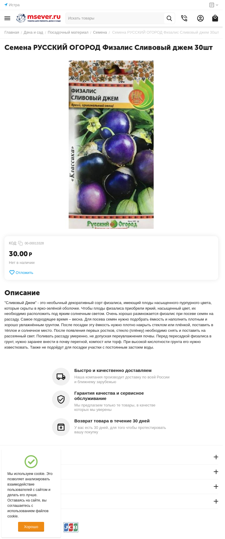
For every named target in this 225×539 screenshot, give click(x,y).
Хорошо (31, 527)
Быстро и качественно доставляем (113, 370)
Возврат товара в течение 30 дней (112, 420)
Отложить (21, 272)
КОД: (13, 243)
